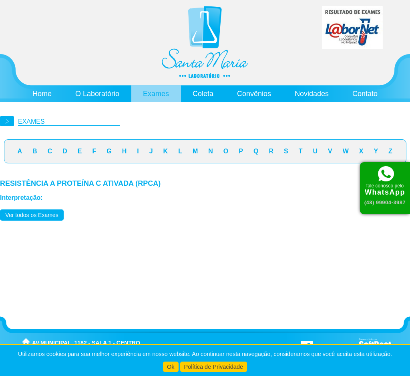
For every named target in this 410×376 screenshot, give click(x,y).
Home (42, 94)
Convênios (254, 94)
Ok (171, 367)
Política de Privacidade (213, 367)
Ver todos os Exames (31, 215)
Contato (365, 94)
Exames (156, 94)
